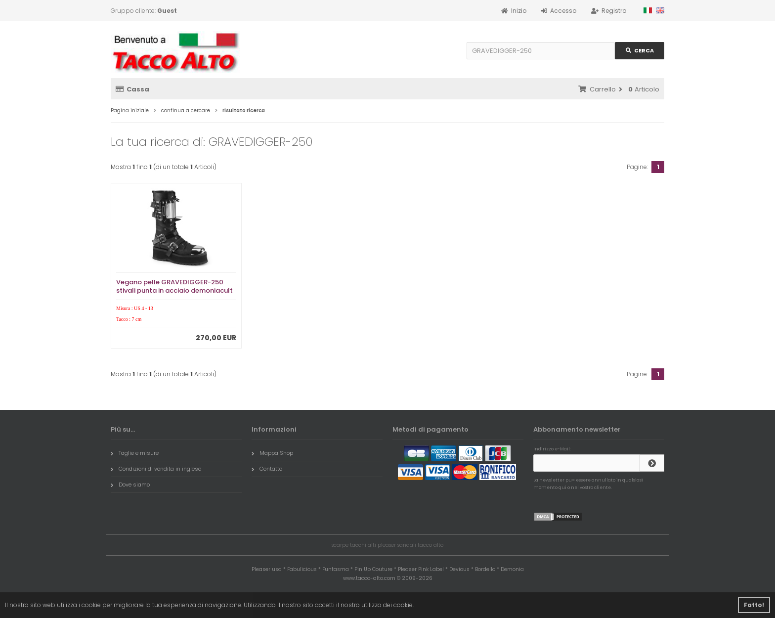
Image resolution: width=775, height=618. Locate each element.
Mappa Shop (272, 453)
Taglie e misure (135, 453)
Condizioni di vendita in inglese (156, 469)
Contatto (267, 469)
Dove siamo (130, 484)
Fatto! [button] (754, 605)
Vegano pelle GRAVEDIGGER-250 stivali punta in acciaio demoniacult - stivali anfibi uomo (174, 290)
